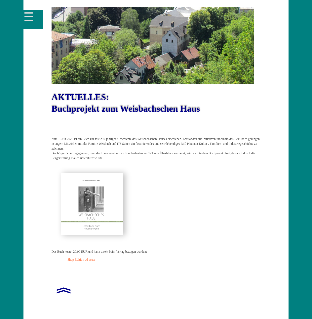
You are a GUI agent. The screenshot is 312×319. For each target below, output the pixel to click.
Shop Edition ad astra (81, 259)
